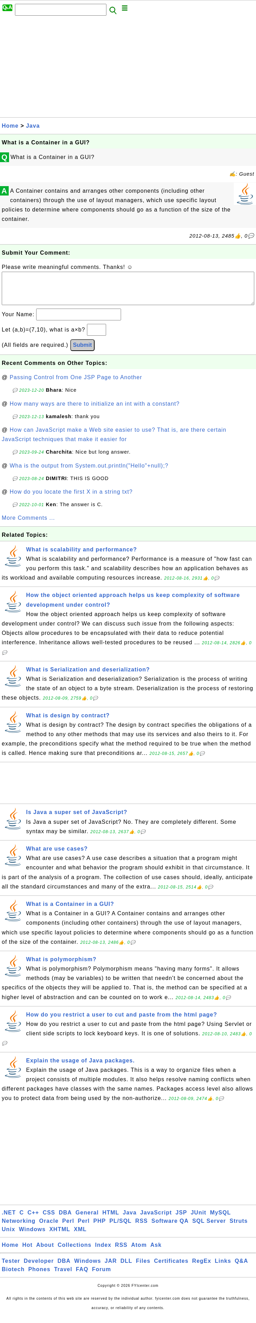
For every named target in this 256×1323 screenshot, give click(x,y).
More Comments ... (28, 525)
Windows (32, 1236)
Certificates (171, 1268)
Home (10, 126)
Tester (11, 1268)
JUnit (198, 1219)
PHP (99, 1228)
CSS (49, 1219)
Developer (39, 1268)
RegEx (201, 1268)
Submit (82, 352)
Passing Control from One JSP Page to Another (76, 384)
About (45, 1252)
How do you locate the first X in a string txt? (71, 499)
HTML (110, 1219)
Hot (27, 1252)
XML (80, 1236)
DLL (126, 1268)
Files (143, 1268)
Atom (139, 1252)
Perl (68, 1228)
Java (33, 126)
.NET (9, 1219)
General (87, 1219)
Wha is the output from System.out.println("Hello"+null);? (89, 473)
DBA (65, 1219)
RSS (141, 1228)
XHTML (59, 1236)
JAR (111, 1268)
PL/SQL (121, 1228)
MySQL (220, 1219)
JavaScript (156, 1219)
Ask (155, 1252)
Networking (18, 1228)
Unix (8, 1236)
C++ (33, 1219)
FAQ (82, 1276)
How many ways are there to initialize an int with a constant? (95, 411)
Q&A (241, 1268)
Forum (101, 1276)
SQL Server (209, 1228)
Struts (239, 1228)
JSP (181, 1219)
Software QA (170, 1228)
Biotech (13, 1276)
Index (103, 1252)
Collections (74, 1252)
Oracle (49, 1228)
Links (223, 1268)
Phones (39, 1276)
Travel (63, 1276)
